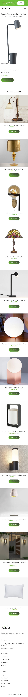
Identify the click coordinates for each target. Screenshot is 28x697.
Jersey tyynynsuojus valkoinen (14, 608)
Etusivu (3, 16)
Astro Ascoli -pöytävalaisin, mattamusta (14, 300)
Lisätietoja (7, 80)
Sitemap (3, 686)
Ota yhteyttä (4, 677)
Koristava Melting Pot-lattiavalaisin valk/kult (14, 519)
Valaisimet (10, 70)
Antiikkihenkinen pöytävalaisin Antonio (14, 125)
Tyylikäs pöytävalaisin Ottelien (14, 213)
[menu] (25, 8)
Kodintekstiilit (4, 657)
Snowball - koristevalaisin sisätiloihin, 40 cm (14, 344)
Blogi (2, 675)
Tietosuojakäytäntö (6, 683)
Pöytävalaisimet (18, 70)
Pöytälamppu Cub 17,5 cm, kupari (14, 387)
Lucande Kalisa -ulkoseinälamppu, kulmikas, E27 (14, 563)
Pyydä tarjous (21, 3)
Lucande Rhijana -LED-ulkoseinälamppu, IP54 (14, 475)
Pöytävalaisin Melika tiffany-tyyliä (14, 256)
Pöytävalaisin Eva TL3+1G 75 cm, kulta (14, 169)
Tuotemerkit (4, 662)
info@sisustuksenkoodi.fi (7, 648)
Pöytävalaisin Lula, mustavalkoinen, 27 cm (14, 431)
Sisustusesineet (5, 659)
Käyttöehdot (4, 680)
